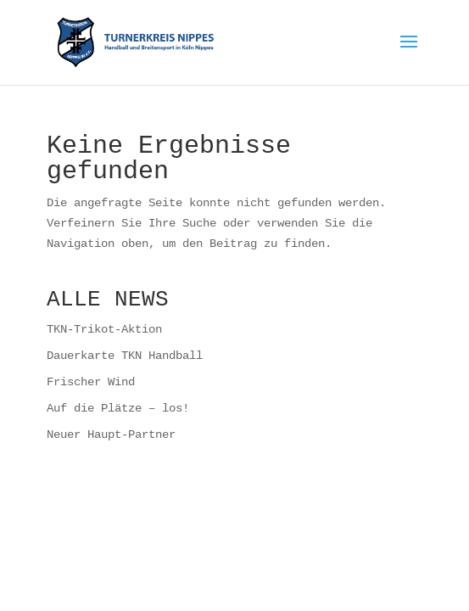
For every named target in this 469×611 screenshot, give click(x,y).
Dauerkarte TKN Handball (125, 355)
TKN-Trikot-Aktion (104, 329)
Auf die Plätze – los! (118, 408)
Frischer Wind (91, 381)
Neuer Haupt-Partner (111, 434)
